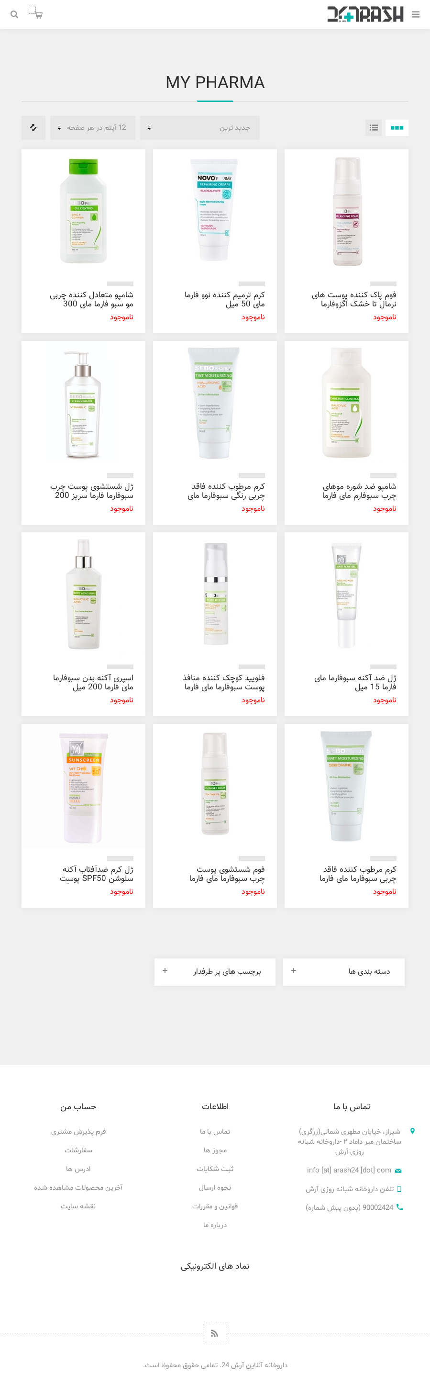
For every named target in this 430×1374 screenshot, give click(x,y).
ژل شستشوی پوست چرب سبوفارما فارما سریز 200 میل (91, 496)
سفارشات (78, 1151)
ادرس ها (78, 1169)
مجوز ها (215, 1151)
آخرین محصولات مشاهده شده (78, 1188)
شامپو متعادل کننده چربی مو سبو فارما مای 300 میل (91, 304)
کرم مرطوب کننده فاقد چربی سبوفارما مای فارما (358, 874)
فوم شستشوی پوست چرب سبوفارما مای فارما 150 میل (227, 879)
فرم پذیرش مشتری (78, 1132)
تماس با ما (215, 1132)
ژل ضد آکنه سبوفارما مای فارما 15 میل (355, 683)
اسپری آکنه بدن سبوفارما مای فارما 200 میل (93, 683)
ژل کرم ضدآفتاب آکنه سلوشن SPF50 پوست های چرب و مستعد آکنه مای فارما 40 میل (94, 883)
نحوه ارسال (215, 1188)
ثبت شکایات (215, 1169)
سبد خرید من (32, 10)
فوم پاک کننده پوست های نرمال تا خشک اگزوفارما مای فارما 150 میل (354, 304)
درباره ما (215, 1225)
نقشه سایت (78, 1207)
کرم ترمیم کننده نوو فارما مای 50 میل (225, 300)
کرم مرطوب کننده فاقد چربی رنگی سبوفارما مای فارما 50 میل (226, 496)
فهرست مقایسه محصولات (33, 128)
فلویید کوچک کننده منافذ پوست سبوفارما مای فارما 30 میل (224, 687)
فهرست (373, 128)
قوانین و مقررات (215, 1207)
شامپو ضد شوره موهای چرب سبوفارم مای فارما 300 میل (359, 496)
